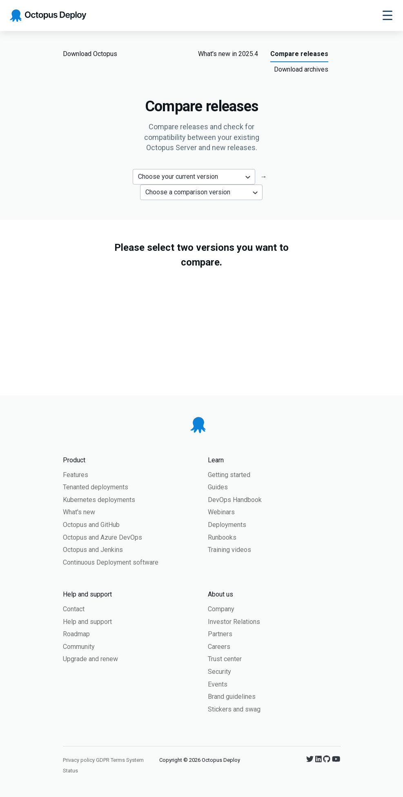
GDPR (102, 760)
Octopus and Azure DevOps (102, 537)
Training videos (229, 550)
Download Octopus (90, 54)
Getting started (229, 475)
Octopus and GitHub (91, 525)
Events (217, 684)
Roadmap (76, 634)
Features (75, 475)
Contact (74, 609)
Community (79, 647)
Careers (219, 647)
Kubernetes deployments (99, 500)
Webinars (221, 512)
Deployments (227, 525)
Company (221, 609)
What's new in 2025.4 (228, 54)
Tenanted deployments (95, 487)
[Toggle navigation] (387, 16)
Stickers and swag (234, 709)
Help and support (87, 622)
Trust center (225, 659)
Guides (218, 487)
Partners (220, 634)
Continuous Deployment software (110, 562)
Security (219, 671)
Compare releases (299, 54)
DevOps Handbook (235, 500)
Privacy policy (79, 760)
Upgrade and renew (90, 659)
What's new (79, 512)
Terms (118, 760)
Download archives (301, 69)
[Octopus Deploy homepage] (48, 15)
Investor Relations (234, 622)
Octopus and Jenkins (93, 550)
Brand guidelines (232, 696)
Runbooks (222, 537)
